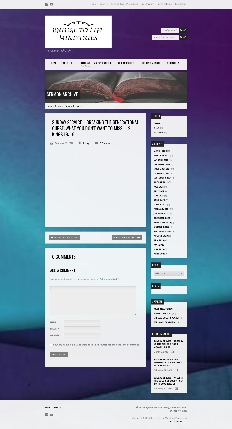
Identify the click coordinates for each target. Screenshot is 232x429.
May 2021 (159, 195)
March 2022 (160, 151)
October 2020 (161, 226)
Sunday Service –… (74, 106)
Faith (157, 123)
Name (54, 322)
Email (54, 328)
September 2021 (162, 177)
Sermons (59, 106)
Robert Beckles (162, 313)
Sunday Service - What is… (126, 237)
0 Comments (106, 143)
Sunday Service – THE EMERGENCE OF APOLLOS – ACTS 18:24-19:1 (168, 362)
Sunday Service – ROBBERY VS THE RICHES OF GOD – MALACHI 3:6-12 (168, 344)
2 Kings (86, 143)
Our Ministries (147, 4)
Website (54, 335)
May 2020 (159, 249)
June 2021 (159, 191)
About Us (103, 4)
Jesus (157, 127)
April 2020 (159, 253)
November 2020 (162, 222)
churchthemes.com (178, 421)
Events (57, 407)
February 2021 (162, 209)
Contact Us (180, 4)
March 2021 (160, 204)
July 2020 (159, 240)
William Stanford (164, 322)
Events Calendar (164, 4)
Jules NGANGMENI (163, 308)
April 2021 (159, 200)
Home (93, 4)
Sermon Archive (62, 94)
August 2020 (161, 235)
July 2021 (159, 186)
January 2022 (161, 160)
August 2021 (161, 182)
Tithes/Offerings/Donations (124, 4)
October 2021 (161, 173)
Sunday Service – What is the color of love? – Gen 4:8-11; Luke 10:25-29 (168, 380)
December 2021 (162, 164)
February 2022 (162, 155)
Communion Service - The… (64, 237)
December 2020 (162, 218)
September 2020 (162, 231)
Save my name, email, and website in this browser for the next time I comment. (96, 344)
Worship (159, 132)
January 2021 (161, 213)
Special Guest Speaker (166, 317)
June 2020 (159, 244)
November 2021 (162, 168)
